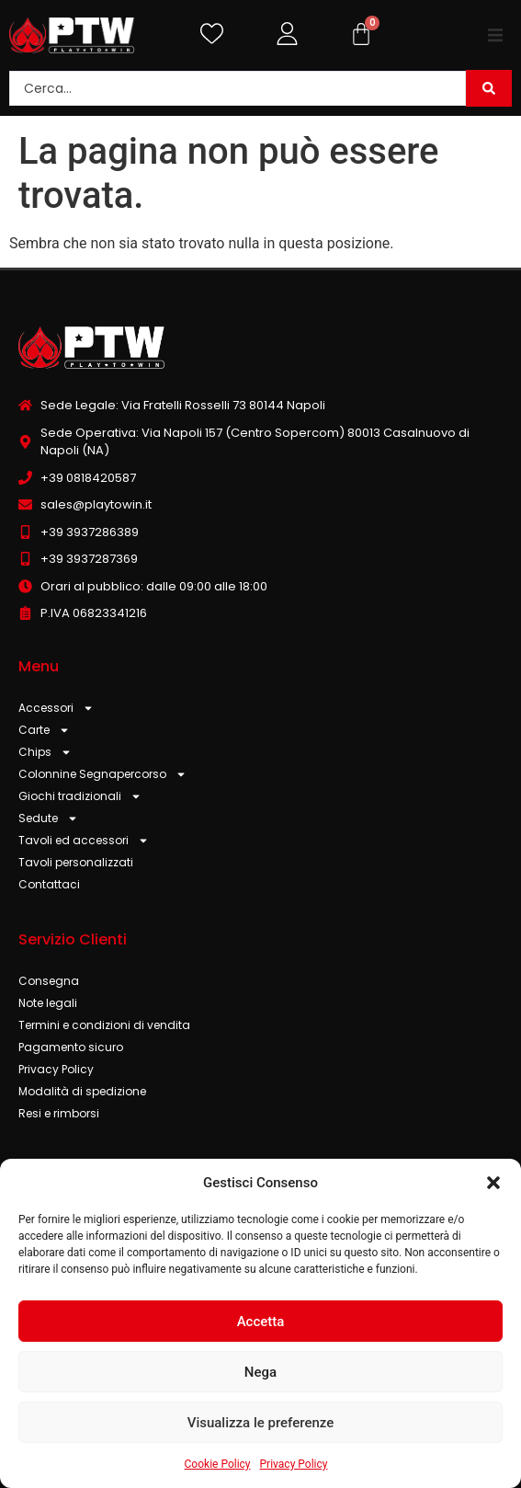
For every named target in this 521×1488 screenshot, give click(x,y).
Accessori (56, 708)
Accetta (261, 1321)
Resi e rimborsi (58, 1113)
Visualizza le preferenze (260, 1422)
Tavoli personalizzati (75, 862)
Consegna (48, 981)
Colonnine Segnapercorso (102, 774)
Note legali (47, 1003)
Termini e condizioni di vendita (104, 1025)
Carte (44, 730)
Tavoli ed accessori (83, 841)
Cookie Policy (218, 1464)
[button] (493, 1182)
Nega (260, 1372)
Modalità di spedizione (82, 1091)
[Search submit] (489, 88)
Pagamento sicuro (70, 1047)
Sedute (48, 818)
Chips (45, 752)
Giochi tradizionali (80, 796)
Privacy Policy (294, 1464)
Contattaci (49, 884)
